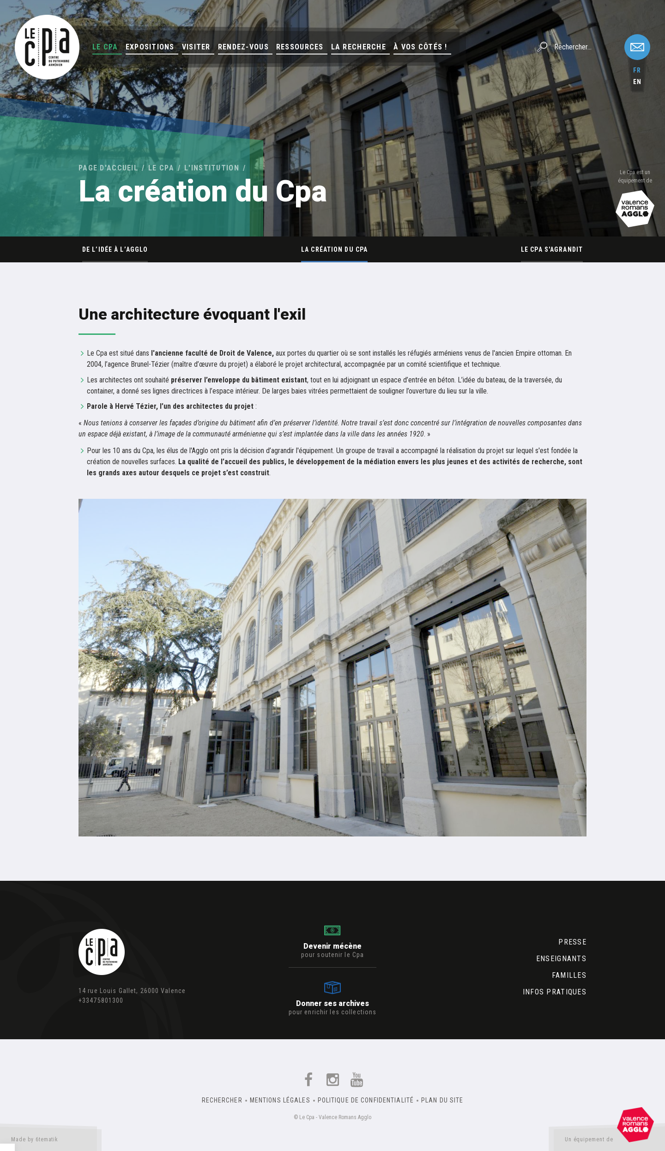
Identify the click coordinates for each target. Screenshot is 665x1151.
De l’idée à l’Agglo (115, 249)
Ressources (300, 46)
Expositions (150, 46)
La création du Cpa (334, 249)
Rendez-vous (243, 46)
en (637, 81)
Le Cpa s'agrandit (552, 249)
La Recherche (358, 46)
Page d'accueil (108, 168)
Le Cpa (105, 46)
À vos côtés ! (420, 46)
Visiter (196, 46)
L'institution (211, 168)
